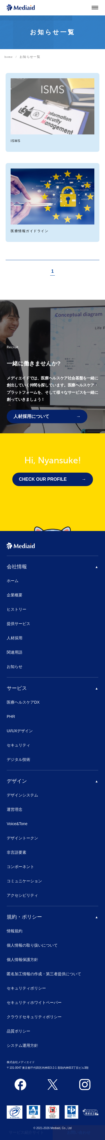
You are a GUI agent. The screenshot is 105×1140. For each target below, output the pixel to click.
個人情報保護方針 (22, 959)
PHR (11, 716)
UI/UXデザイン (20, 731)
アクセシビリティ (22, 895)
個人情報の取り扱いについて (32, 945)
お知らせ (14, 666)
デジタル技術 (18, 759)
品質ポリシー (18, 1031)
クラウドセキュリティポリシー (34, 1017)
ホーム (12, 580)
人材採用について (31, 416)
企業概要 (14, 595)
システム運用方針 (22, 1045)
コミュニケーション (24, 881)
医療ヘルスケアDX (23, 702)
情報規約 (14, 931)
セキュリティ (18, 745)
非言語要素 (16, 852)
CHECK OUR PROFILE (43, 479)
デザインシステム (22, 795)
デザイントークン (22, 838)
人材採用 (14, 638)
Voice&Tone (17, 823)
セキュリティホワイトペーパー (34, 1002)
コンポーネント (20, 866)
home (8, 56)
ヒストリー (16, 609)
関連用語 (14, 652)
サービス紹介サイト (26, 1132)
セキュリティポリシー (26, 988)
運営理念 (14, 809)
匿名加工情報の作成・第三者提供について (44, 974)
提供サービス (18, 623)
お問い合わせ (78, 1132)
